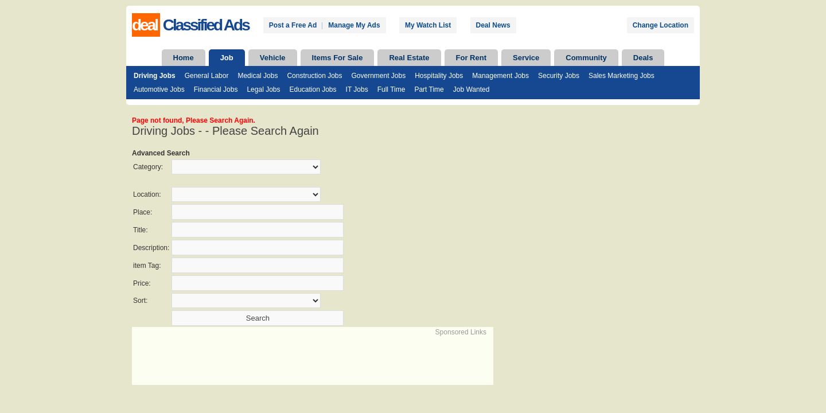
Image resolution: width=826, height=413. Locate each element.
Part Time (428, 89)
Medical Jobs (257, 76)
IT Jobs (357, 89)
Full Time (391, 89)
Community (586, 57)
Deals (643, 57)
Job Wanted (471, 89)
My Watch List (428, 25)
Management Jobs (500, 76)
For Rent (471, 57)
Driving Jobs (155, 76)
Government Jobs (378, 76)
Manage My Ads (354, 25)
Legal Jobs (263, 89)
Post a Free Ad (293, 25)
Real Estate (409, 57)
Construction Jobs (314, 76)
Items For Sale (337, 57)
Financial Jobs (216, 89)
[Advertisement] (267, 354)
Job (226, 57)
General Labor (207, 76)
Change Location (660, 25)
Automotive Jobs (159, 89)
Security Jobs (558, 76)
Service (526, 57)
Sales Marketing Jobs (621, 76)
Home (183, 57)
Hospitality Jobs (439, 76)
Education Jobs (312, 89)
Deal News (493, 25)
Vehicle (273, 57)
